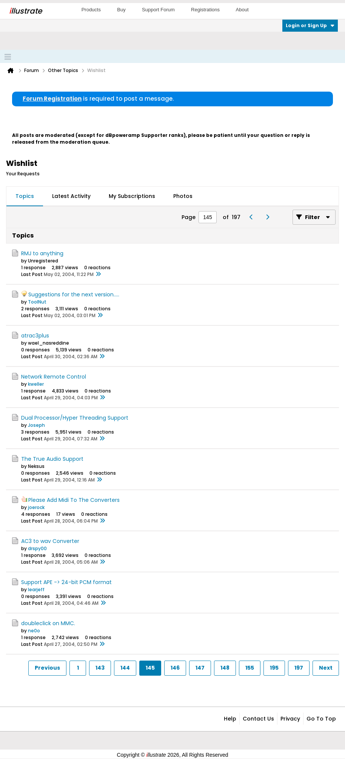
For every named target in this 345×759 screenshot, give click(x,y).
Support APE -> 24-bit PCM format (66, 582)
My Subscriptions (132, 196)
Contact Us (258, 718)
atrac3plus (35, 335)
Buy (121, 9)
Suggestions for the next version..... (73, 294)
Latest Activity (71, 196)
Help (230, 718)
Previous (47, 668)
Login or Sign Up (310, 25)
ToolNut (37, 302)
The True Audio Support (52, 459)
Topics (24, 196)
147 (200, 668)
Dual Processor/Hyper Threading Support (74, 418)
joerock (36, 507)
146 (175, 668)
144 (125, 668)
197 (298, 668)
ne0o (34, 630)
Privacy (290, 718)
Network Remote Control (53, 376)
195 (274, 668)
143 (100, 668)
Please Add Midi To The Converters (74, 500)
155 (249, 668)
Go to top (321, 718)
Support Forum (158, 9)
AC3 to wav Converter (50, 541)
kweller (36, 384)
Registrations (205, 9)
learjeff (36, 589)
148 (224, 668)
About (242, 9)
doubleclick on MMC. (48, 623)
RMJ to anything (42, 253)
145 (150, 668)
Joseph (36, 425)
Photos (183, 196)
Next (326, 668)
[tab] (24, 196)
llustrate (25, 11)
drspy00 (37, 548)
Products (91, 9)
